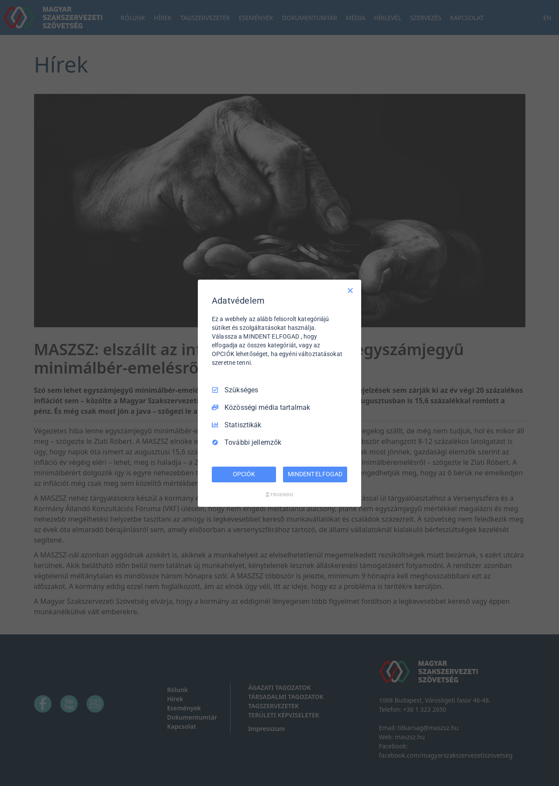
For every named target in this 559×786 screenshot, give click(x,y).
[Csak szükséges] (350, 290)
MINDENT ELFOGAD (315, 474)
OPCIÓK (244, 474)
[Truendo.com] (279, 494)
